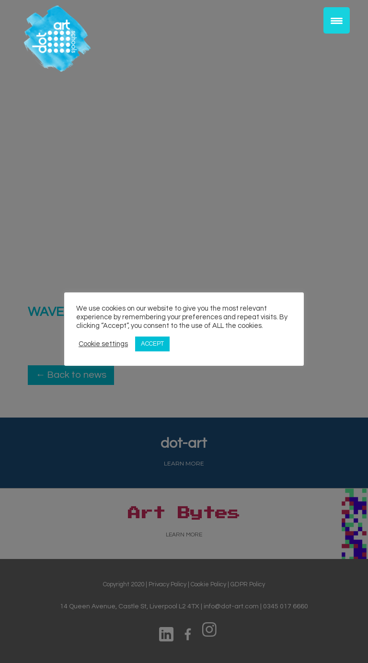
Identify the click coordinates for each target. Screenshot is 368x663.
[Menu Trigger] (336, 20)
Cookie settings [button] (103, 344)
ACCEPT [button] (152, 343)
